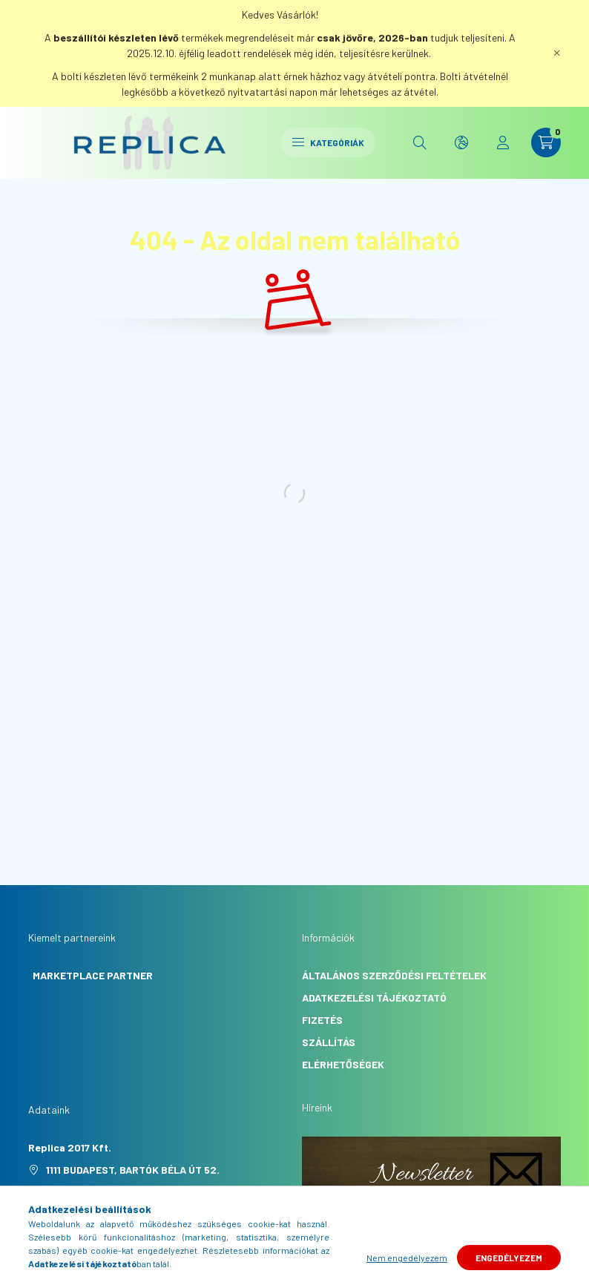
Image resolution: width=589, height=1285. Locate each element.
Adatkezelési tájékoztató (374, 997)
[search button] (420, 142)
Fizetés (322, 1019)
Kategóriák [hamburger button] (328, 142)
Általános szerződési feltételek (394, 975)
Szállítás (328, 1042)
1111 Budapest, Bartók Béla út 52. (133, 1169)
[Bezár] (557, 53)
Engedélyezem (509, 1257)
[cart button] (546, 142)
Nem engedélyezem (406, 1257)
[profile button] (503, 142)
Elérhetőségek (343, 1064)
